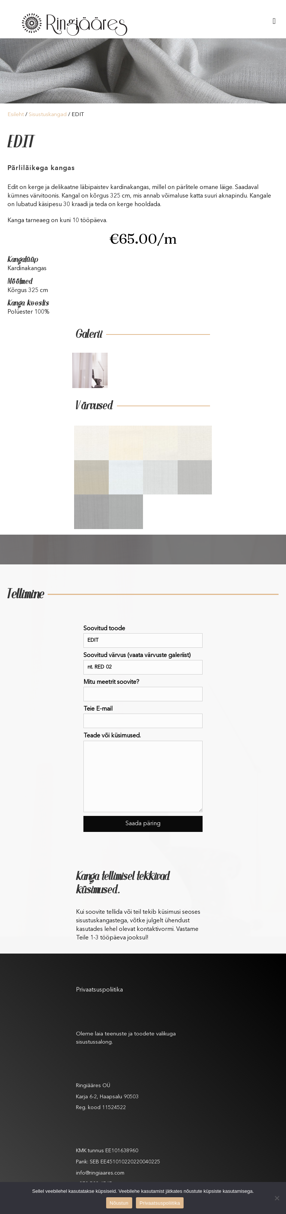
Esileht (15, 115)
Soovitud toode (143, 637)
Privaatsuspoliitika (99, 990)
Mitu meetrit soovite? (143, 690)
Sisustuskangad (48, 115)
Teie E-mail (143, 717)
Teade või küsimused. (143, 772)
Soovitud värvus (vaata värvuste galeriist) (143, 664)
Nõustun (119, 1203)
